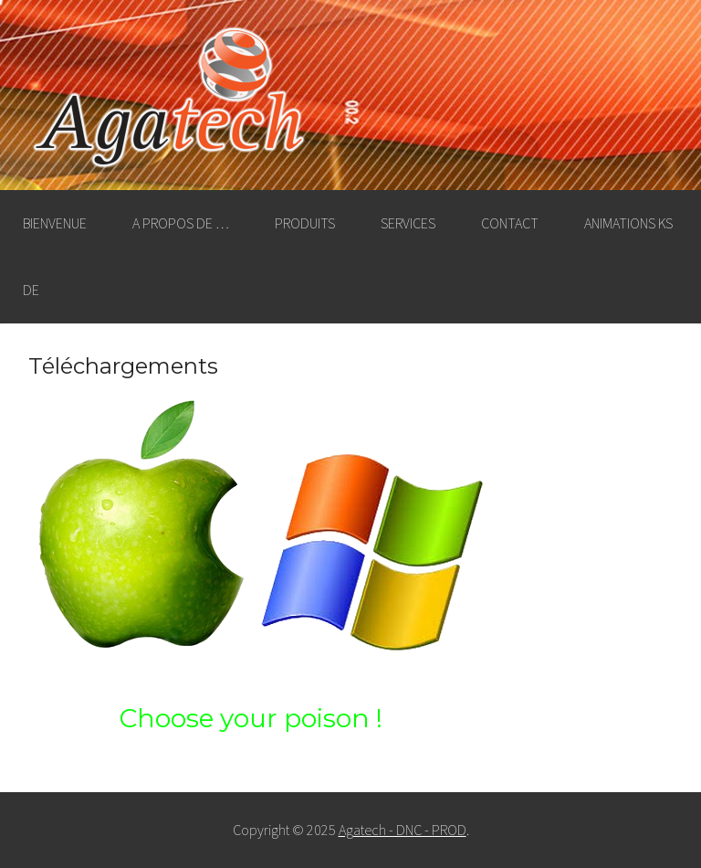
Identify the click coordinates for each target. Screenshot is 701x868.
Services (408, 223)
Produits (305, 223)
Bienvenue (55, 223)
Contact (510, 223)
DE (31, 290)
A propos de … (180, 223)
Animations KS (628, 223)
